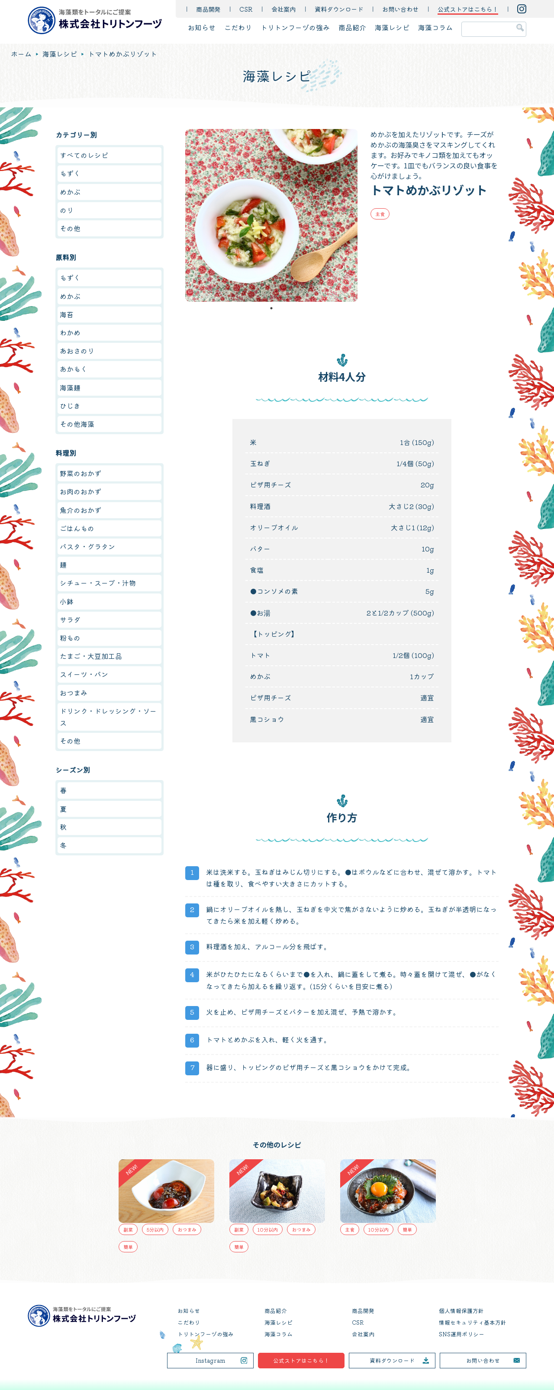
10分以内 (268, 1229)
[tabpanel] (271, 215)
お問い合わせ (400, 8)
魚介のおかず (80, 510)
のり (67, 210)
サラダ (70, 619)
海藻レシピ (392, 27)
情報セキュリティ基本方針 (472, 1322)
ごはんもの (77, 528)
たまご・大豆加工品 (91, 656)
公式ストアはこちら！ (301, 1360)
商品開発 (208, 8)
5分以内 (155, 1229)
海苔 (67, 314)
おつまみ (73, 692)
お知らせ (202, 27)
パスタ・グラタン (87, 546)
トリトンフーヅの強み (295, 27)
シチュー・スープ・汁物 (98, 582)
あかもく (73, 369)
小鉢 (67, 601)
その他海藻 (77, 424)
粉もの (70, 637)
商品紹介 (352, 27)
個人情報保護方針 (461, 1310)
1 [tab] (271, 308)
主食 (380, 213)
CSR (245, 8)
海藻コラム (435, 27)
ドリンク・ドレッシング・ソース (108, 717)
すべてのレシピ (84, 155)
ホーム (21, 53)
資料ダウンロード (339, 8)
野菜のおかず (80, 473)
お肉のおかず (80, 491)
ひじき (70, 405)
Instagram (210, 1360)
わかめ (70, 332)
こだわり (238, 27)
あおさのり (77, 350)
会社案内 (283, 8)
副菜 (128, 1229)
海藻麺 (70, 387)
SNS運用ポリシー (461, 1334)
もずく (70, 173)
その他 (70, 228)
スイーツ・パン (84, 674)
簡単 (128, 1246)
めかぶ (70, 192)
